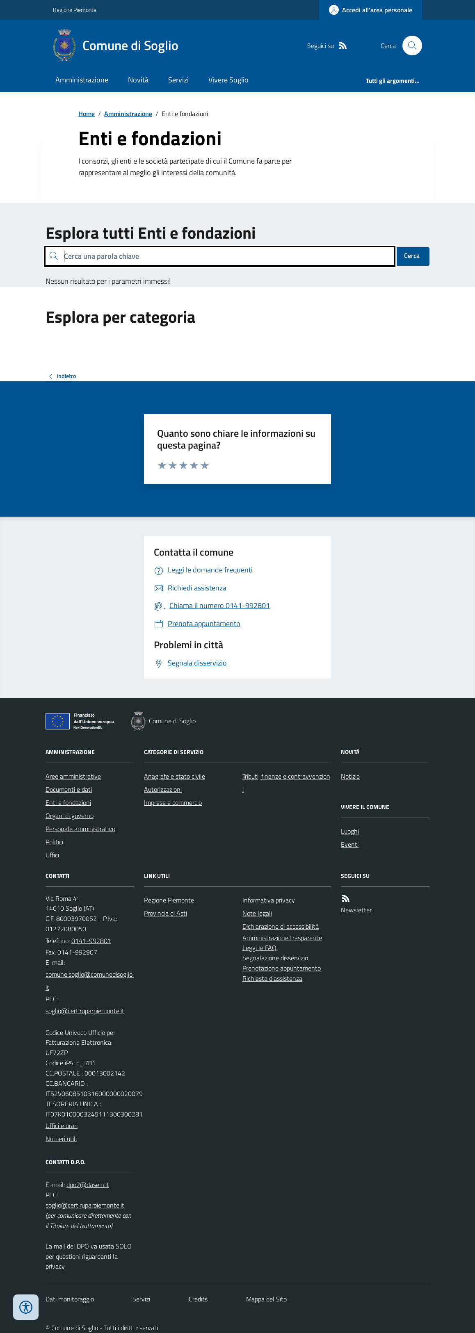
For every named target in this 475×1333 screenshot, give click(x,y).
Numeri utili (61, 1139)
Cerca (412, 255)
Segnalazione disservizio (275, 958)
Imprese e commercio (173, 802)
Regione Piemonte (74, 9)
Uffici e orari (62, 1125)
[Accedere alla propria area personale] (370, 10)
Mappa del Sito (266, 1299)
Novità (138, 79)
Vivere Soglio (228, 79)
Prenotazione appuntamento (281, 968)
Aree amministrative (73, 776)
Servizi (178, 79)
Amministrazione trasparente (282, 938)
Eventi (350, 844)
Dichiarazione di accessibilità (280, 926)
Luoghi (350, 831)
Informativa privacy (268, 900)
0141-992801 (91, 941)
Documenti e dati (69, 789)
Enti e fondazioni (68, 802)
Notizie (350, 776)
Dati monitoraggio (70, 1299)
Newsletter (356, 910)
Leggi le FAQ (259, 947)
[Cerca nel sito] (409, 45)
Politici (54, 842)
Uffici (52, 855)
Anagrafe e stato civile (174, 776)
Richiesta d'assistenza (272, 978)
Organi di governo (70, 815)
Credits (198, 1299)
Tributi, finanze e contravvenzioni (286, 782)
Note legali (257, 913)
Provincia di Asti (165, 913)
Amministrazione (81, 79)
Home (86, 113)
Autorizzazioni (163, 789)
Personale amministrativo (80, 829)
